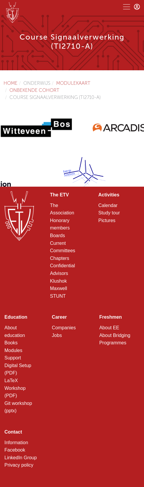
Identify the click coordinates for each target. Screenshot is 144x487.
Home (10, 83)
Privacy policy (18, 465)
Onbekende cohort (34, 90)
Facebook (14, 449)
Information (16, 442)
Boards (57, 235)
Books (10, 342)
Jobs (57, 335)
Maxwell (58, 288)
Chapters (59, 258)
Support (12, 357)
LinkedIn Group (20, 457)
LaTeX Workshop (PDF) (15, 388)
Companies (64, 327)
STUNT (58, 296)
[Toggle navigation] (126, 6)
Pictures (107, 220)
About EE (109, 327)
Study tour (109, 212)
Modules (13, 350)
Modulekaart (73, 83)
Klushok (58, 281)
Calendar (108, 205)
